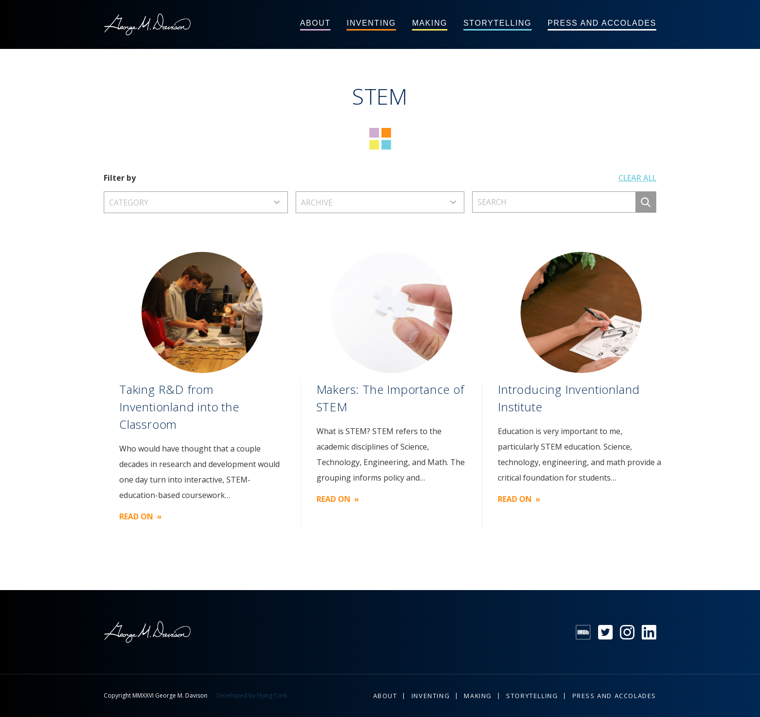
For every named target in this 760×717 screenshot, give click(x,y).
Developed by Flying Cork (252, 695)
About (315, 23)
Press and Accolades (602, 23)
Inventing (371, 23)
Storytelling (497, 23)
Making (429, 23)
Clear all (637, 177)
